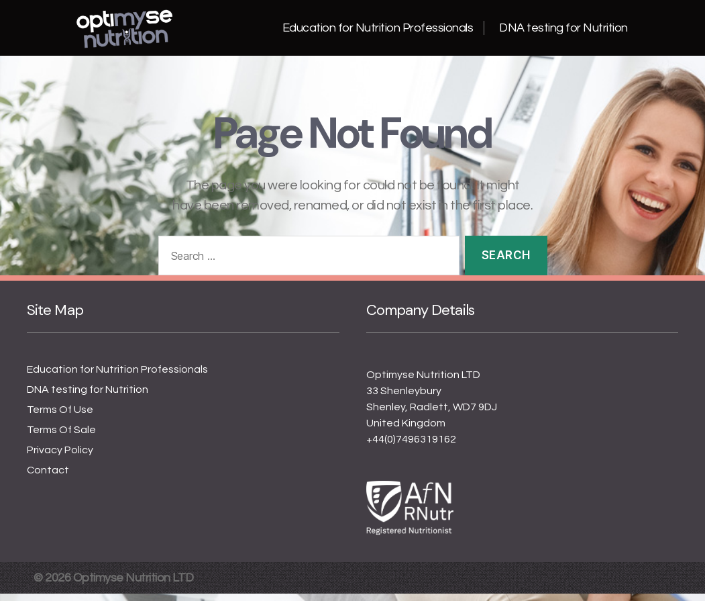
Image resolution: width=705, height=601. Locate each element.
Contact (48, 477)
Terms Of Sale (61, 437)
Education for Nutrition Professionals (378, 31)
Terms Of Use (60, 417)
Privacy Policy (60, 457)
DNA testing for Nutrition (563, 31)
